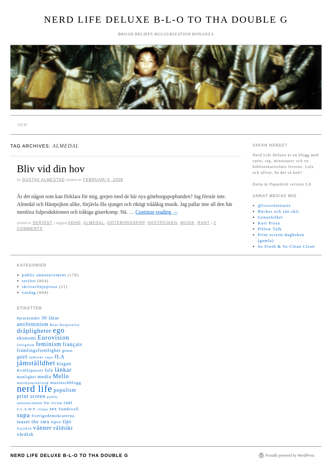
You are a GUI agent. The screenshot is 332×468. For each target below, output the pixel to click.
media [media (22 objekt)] (45, 376)
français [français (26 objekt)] (72, 344)
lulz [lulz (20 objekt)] (49, 370)
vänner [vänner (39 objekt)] (42, 428)
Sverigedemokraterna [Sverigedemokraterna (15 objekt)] (53, 416)
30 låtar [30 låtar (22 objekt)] (50, 317)
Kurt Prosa (269, 223)
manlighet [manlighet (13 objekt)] (26, 377)
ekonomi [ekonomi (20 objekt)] (26, 338)
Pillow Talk (270, 228)
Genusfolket (270, 217)
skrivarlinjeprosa (39, 286)
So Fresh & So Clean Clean (286, 246)
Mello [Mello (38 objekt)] (61, 376)
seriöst (42, 223)
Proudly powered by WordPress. (290, 455)
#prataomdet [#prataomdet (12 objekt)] (28, 318)
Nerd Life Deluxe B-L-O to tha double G (166, 19)
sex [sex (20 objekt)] (53, 408)
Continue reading (157, 212)
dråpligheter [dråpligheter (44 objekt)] (34, 330)
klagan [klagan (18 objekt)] (64, 363)
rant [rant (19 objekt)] (68, 402)
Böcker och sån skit (278, 211)
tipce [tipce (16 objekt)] (56, 421)
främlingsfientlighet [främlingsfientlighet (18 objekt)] (39, 350)
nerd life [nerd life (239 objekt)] (34, 388)
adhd (74, 223)
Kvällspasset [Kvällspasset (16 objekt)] (30, 370)
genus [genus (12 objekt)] (67, 351)
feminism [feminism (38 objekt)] (49, 344)
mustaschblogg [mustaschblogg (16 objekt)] (65, 382)
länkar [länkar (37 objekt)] (63, 369)
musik (187, 223)
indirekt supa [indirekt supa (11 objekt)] (41, 357)
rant (204, 223)
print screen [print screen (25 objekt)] (31, 396)
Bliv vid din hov (51, 168)
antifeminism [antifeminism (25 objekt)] (33, 324)
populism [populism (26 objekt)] (65, 390)
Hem (22, 125)
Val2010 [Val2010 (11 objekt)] (24, 428)
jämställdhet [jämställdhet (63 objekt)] (36, 363)
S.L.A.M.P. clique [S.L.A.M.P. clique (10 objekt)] (32, 409)
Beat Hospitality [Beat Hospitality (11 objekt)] (65, 325)
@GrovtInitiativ (274, 205)
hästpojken (162, 223)
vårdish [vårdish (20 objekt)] (25, 434)
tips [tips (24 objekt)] (67, 421)
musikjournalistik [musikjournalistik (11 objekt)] (33, 383)
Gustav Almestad (43, 179)
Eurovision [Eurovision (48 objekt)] (54, 337)
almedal (93, 223)
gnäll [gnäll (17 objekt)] (22, 356)
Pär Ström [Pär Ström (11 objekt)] (53, 403)
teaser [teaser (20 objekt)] (23, 421)
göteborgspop (126, 223)
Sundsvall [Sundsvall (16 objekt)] (68, 408)
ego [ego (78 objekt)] (59, 330)
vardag (29, 292)
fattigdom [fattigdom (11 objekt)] (25, 345)
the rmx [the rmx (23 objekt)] (40, 421)
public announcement (44, 274)
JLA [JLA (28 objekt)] (59, 357)
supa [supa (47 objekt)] (23, 415)
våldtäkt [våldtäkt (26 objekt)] (63, 428)
